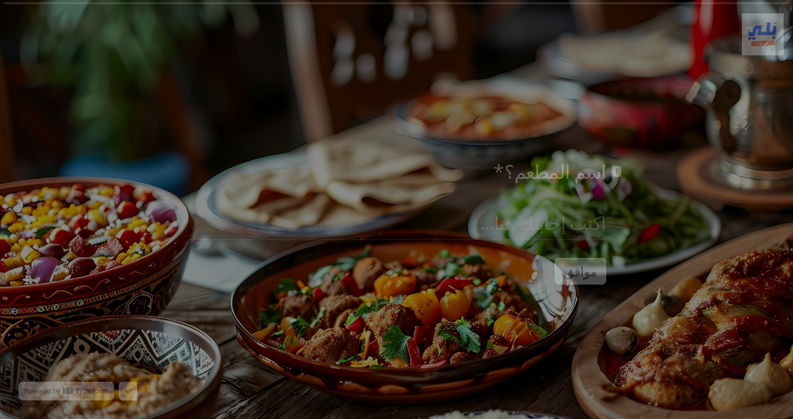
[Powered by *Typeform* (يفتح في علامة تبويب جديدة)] (66, 391)
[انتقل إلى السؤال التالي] (128, 391)
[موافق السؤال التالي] (580, 271)
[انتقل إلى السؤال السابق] (147, 391)
